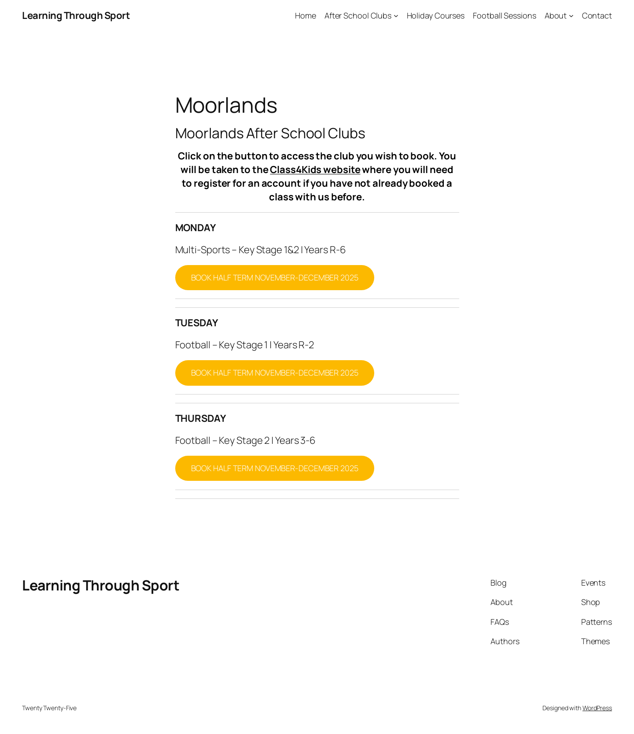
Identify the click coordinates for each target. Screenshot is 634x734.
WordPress (597, 708)
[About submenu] (571, 15)
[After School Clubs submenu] (396, 15)
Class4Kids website (315, 169)
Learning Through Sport (76, 15)
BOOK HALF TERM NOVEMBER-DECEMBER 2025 (274, 277)
